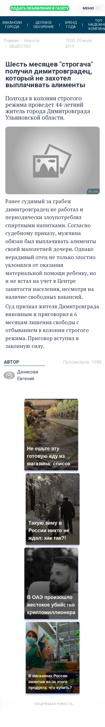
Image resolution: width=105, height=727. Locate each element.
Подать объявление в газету (40, 8)
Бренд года (71, 25)
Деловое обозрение (43, 25)
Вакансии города (12, 25)
